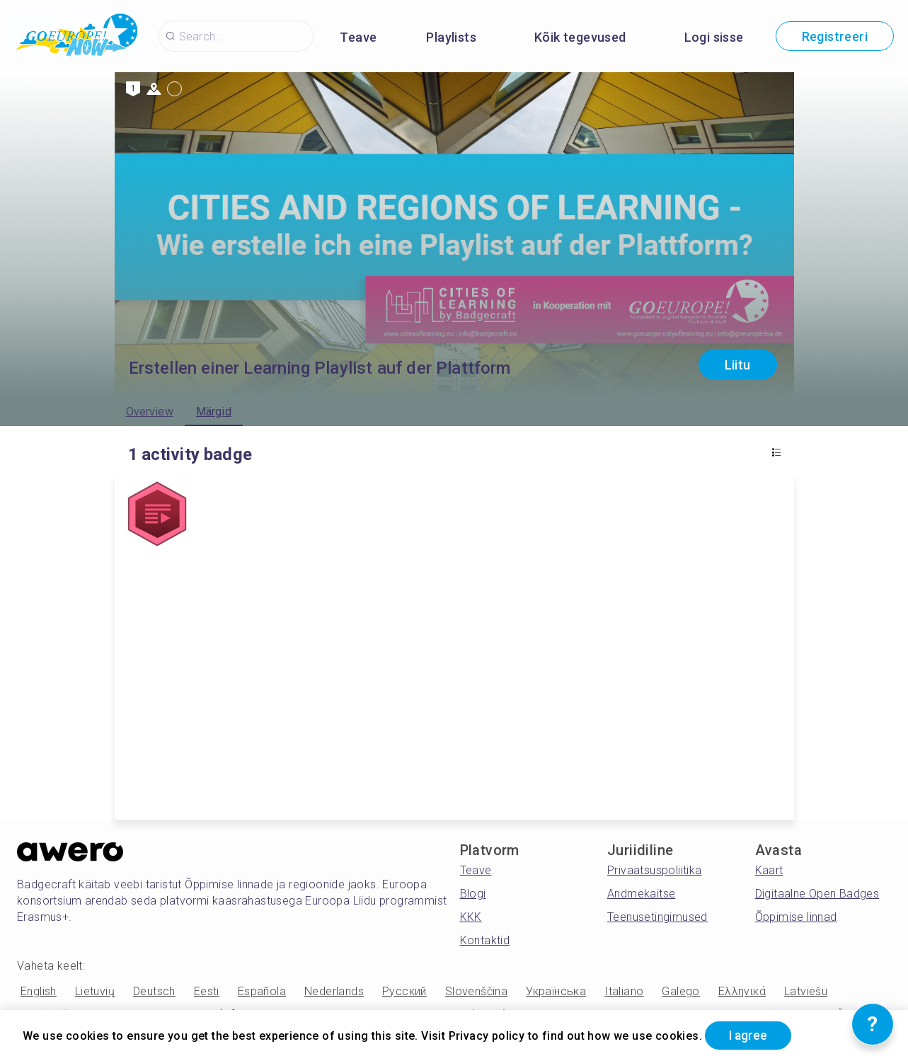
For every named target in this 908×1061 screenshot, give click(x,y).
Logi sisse (714, 37)
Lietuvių (95, 991)
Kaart (769, 870)
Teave (358, 37)
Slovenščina (476, 991)
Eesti (206, 991)
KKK (471, 917)
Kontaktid (485, 940)
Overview (149, 411)
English (39, 991)
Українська (556, 991)
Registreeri (835, 36)
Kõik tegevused (580, 37)
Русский (404, 991)
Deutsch (154, 991)
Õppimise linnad (796, 917)
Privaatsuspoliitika (654, 870)
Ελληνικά (742, 991)
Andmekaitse (641, 893)
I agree (751, 1035)
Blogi (473, 893)
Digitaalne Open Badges (817, 893)
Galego (680, 991)
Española (262, 991)
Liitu (738, 364)
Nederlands (334, 991)
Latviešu (805, 991)
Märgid (213, 411)
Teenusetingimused (657, 917)
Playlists (451, 37)
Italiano (623, 991)
